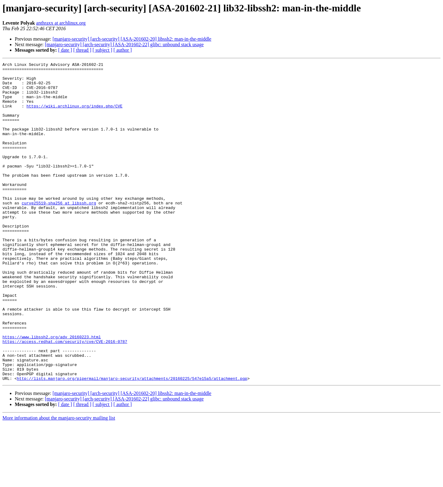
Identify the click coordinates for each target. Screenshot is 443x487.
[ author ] (123, 50)
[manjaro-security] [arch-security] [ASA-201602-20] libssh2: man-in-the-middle (132, 39)
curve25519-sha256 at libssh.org (59, 231)
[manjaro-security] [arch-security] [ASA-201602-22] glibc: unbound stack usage (124, 44)
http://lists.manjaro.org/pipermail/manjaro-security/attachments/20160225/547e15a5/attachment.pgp (132, 442)
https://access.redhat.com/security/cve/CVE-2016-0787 (64, 397)
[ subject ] (102, 50)
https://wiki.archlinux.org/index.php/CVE (74, 115)
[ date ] (65, 50)
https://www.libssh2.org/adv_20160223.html (51, 392)
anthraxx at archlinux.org (61, 23)
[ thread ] (82, 50)
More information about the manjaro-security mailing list (58, 481)
